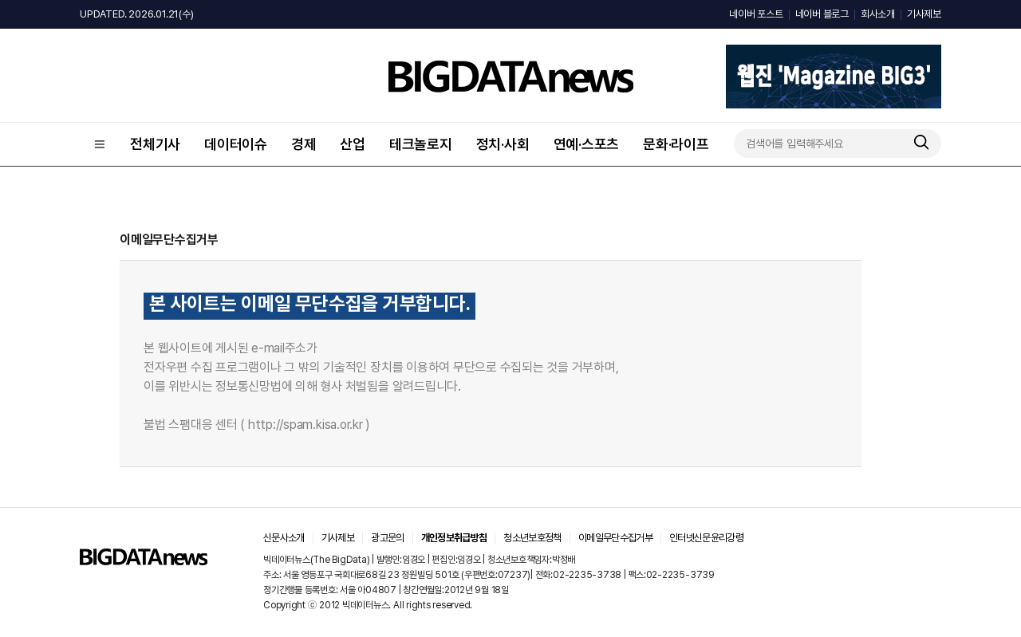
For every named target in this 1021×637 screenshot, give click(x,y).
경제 (304, 144)
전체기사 (155, 144)
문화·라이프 (676, 144)
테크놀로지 (420, 144)
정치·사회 (503, 144)
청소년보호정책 (532, 538)
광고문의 (387, 538)
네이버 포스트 (756, 14)
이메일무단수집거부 (615, 538)
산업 (352, 144)
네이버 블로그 (822, 14)
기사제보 (924, 14)
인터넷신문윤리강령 (706, 538)
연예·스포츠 (587, 144)
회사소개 (878, 14)
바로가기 (406, 425)
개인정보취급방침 (454, 538)
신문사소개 (284, 538)
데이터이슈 (235, 144)
